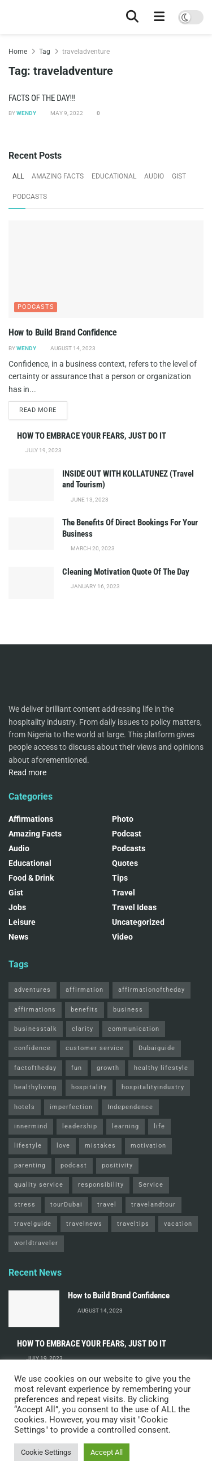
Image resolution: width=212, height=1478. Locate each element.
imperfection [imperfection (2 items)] (71, 1107)
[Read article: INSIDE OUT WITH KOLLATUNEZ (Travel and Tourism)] (31, 485)
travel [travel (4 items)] (106, 1204)
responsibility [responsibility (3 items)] (101, 1184)
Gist (179, 176)
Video (122, 936)
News (18, 936)
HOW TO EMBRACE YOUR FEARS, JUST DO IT (91, 436)
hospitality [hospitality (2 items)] (89, 1087)
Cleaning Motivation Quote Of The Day (125, 572)
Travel (123, 892)
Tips (120, 877)
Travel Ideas (134, 907)
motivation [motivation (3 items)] (148, 1145)
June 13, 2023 (89, 499)
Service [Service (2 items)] (151, 1184)
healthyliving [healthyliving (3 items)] (35, 1087)
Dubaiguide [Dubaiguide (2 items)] (157, 1048)
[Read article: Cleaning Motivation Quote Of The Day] (31, 583)
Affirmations (30, 818)
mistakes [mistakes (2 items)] (100, 1145)
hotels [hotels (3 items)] (24, 1107)
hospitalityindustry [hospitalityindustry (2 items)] (153, 1087)
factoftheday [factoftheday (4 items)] (35, 1068)
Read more (43, 409)
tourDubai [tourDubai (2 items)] (66, 1204)
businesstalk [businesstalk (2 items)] (35, 1029)
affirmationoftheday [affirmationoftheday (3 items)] (151, 989)
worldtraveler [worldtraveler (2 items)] (36, 1243)
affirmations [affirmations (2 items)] (35, 1009)
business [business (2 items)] (128, 1009)
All (18, 176)
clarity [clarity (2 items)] (82, 1029)
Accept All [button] (106, 1452)
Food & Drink (31, 877)
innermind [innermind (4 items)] (30, 1126)
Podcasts (29, 197)
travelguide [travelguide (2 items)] (32, 1224)
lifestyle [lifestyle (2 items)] (28, 1145)
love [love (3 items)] (63, 1145)
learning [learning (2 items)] (125, 1126)
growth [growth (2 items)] (108, 1068)
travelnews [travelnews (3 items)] (84, 1224)
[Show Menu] (159, 17)
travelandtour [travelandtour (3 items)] (153, 1204)
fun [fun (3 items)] (76, 1068)
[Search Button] (132, 17)
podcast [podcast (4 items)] (73, 1165)
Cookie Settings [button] (46, 1452)
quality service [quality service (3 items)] (38, 1184)
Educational (114, 176)
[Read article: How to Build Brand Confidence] (106, 269)
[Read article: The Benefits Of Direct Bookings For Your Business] (31, 533)
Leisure (22, 922)
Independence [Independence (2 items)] (130, 1107)
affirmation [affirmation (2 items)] (84, 989)
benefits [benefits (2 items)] (84, 1009)
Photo (122, 818)
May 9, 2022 (66, 113)
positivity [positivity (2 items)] (117, 1165)
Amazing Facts (58, 176)
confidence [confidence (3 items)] (32, 1048)
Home (17, 52)
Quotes (125, 863)
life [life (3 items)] (159, 1126)
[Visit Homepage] (8, 17)
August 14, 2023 (72, 348)
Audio (154, 176)
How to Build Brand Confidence (62, 332)
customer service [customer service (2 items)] (95, 1048)
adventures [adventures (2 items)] (32, 989)
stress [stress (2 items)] (25, 1204)
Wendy (26, 113)
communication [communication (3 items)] (133, 1029)
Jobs (17, 907)
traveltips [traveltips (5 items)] (133, 1224)
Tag (44, 52)
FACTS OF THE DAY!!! (42, 98)
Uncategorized (138, 922)
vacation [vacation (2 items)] (178, 1224)
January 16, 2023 (95, 586)
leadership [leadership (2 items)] (79, 1126)
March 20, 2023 (92, 548)
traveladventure (86, 52)
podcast (126, 833)
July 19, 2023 (43, 450)
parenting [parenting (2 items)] (30, 1165)
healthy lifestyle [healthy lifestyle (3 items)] (161, 1068)
